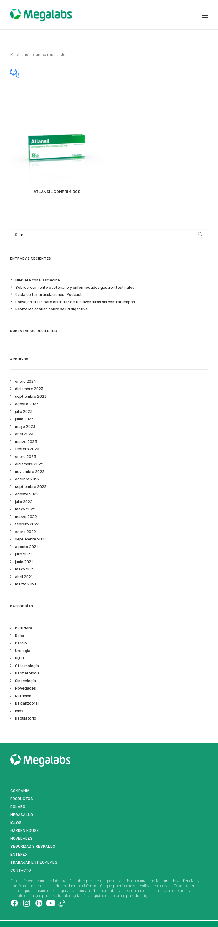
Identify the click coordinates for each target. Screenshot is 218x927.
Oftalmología (27, 665)
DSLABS (17, 806)
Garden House (24, 830)
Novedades (25, 687)
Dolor (19, 635)
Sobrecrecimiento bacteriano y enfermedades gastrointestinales (74, 287)
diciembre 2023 (29, 388)
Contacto (20, 869)
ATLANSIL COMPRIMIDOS (57, 191)
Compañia (19, 790)
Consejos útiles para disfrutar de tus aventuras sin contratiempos (75, 301)
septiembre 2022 (31, 486)
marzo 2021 (25, 583)
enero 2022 (25, 531)
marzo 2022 (26, 516)
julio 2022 (23, 501)
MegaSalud (21, 814)
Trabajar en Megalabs (33, 862)
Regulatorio (25, 717)
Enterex (19, 854)
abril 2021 (23, 576)
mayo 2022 (25, 508)
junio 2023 (24, 418)
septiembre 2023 (31, 396)
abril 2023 (24, 433)
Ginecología (25, 680)
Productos (21, 798)
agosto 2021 (26, 546)
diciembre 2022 (29, 463)
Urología (22, 650)
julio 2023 (23, 411)
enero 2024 (25, 381)
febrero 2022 (27, 523)
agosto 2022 (27, 493)
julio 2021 (23, 553)
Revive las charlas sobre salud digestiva (51, 308)
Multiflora (23, 627)
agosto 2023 (27, 403)
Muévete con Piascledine (37, 279)
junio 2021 (24, 561)
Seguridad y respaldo (32, 846)
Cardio (21, 642)
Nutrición (23, 695)
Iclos (19, 710)
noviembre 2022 (29, 471)
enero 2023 (25, 456)
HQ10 (19, 657)
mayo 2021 (24, 568)
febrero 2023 (27, 448)
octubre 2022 (27, 478)
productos (95, 880)
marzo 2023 (26, 441)
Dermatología (27, 672)
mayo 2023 (25, 426)
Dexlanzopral (27, 702)
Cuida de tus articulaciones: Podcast (48, 294)
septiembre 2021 (30, 538)
